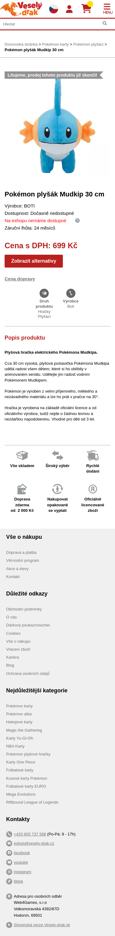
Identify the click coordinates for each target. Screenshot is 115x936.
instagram (22, 871)
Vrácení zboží (18, 649)
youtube (21, 862)
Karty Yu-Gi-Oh (19, 738)
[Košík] (89, 9)
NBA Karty (15, 746)
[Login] (69, 9)
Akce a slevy (17, 568)
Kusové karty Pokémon (26, 778)
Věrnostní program (22, 560)
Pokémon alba (19, 714)
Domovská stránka (21, 44)
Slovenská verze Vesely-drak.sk (42, 925)
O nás (11, 617)
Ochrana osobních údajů (28, 673)
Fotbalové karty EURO (26, 786)
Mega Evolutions (21, 794)
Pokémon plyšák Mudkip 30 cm (34, 50)
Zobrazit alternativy (33, 261)
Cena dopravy (20, 278)
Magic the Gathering (24, 730)
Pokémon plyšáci (88, 44)
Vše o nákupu (18, 641)
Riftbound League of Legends (32, 802)
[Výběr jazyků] (53, 8)
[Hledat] (105, 23)
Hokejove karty (19, 722)
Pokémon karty (55, 44)
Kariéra (12, 657)
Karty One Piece (20, 762)
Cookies (13, 633)
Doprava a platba (21, 552)
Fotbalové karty (19, 770)
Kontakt (13, 576)
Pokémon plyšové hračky (28, 754)
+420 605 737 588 (30, 834)
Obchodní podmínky (24, 609)
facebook (22, 852)
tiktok (18, 881)
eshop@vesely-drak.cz (34, 843)
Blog (10, 665)
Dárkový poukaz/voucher (28, 625)
